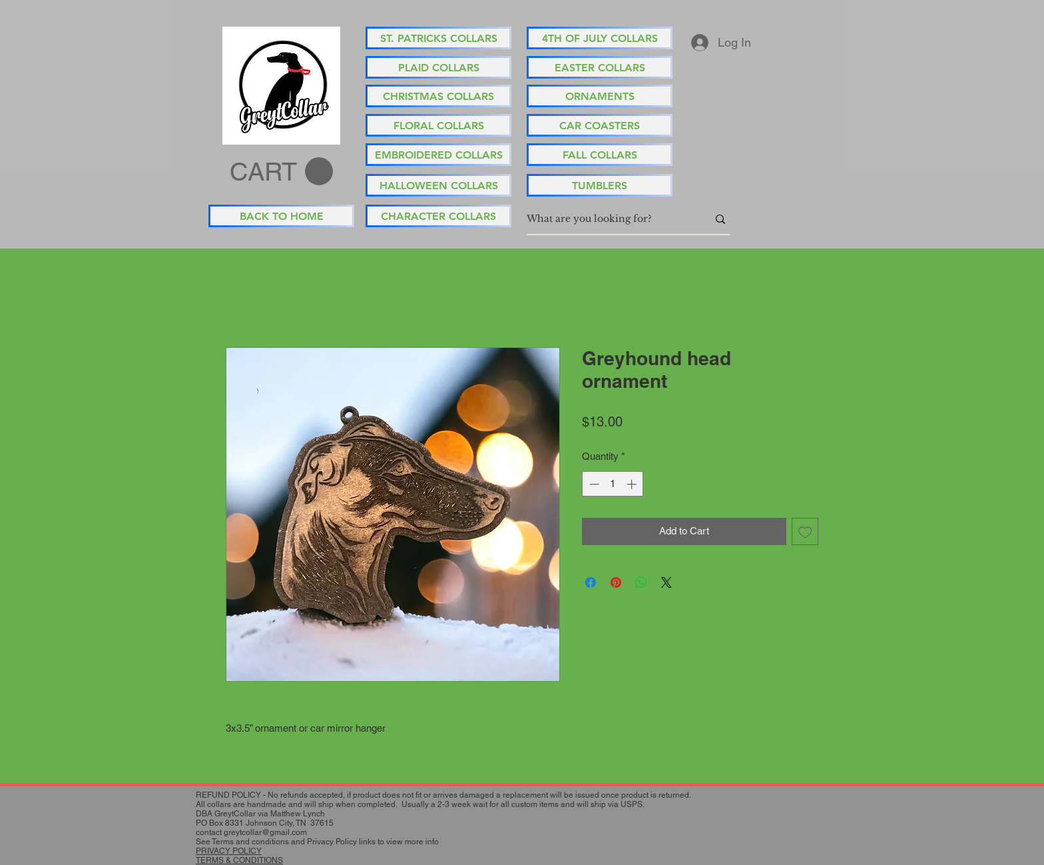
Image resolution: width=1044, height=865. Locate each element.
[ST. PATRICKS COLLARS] (438, 38)
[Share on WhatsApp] (641, 582)
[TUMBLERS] (599, 185)
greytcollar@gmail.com (265, 832)
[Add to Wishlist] (805, 531)
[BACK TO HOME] (281, 216)
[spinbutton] (613, 484)
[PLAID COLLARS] (438, 67)
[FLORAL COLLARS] (438, 125)
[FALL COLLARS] (599, 154)
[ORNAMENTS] (599, 96)
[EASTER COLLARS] (599, 67)
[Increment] (633, 484)
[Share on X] (666, 582)
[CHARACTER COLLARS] (438, 216)
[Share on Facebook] (591, 582)
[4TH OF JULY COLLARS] (599, 38)
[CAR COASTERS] (599, 125)
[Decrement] (593, 484)
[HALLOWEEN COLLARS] (438, 185)
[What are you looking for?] (607, 219)
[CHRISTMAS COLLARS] (438, 96)
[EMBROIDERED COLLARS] (438, 154)
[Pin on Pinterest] (616, 582)
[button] (281, 172)
